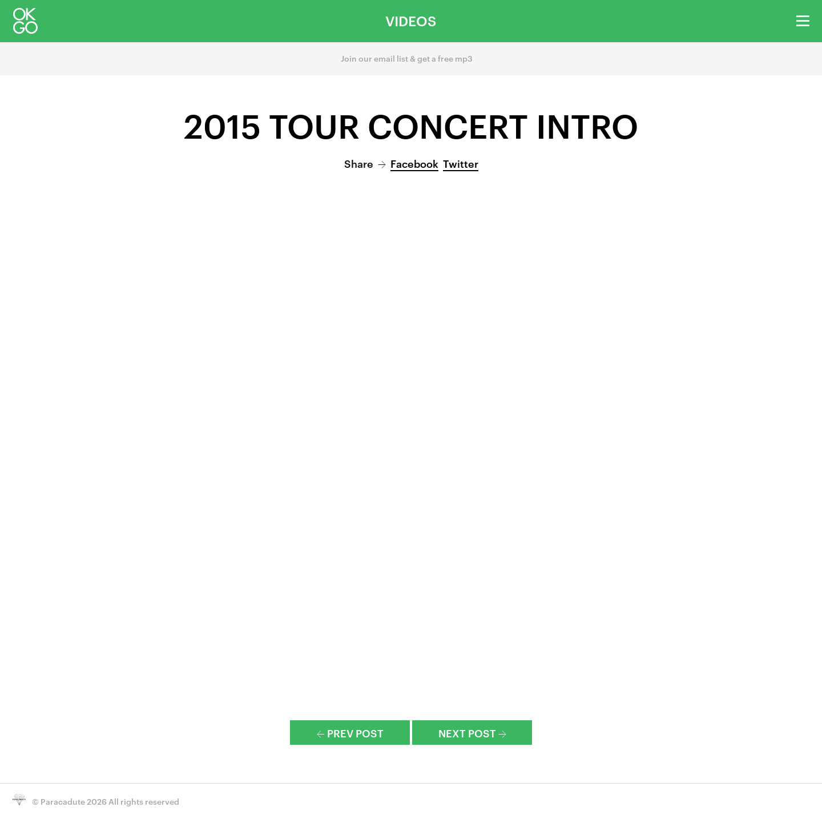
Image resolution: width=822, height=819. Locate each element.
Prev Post (350, 732)
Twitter (460, 163)
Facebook (414, 163)
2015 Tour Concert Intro (411, 124)
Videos (410, 20)
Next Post (472, 732)
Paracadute (63, 801)
